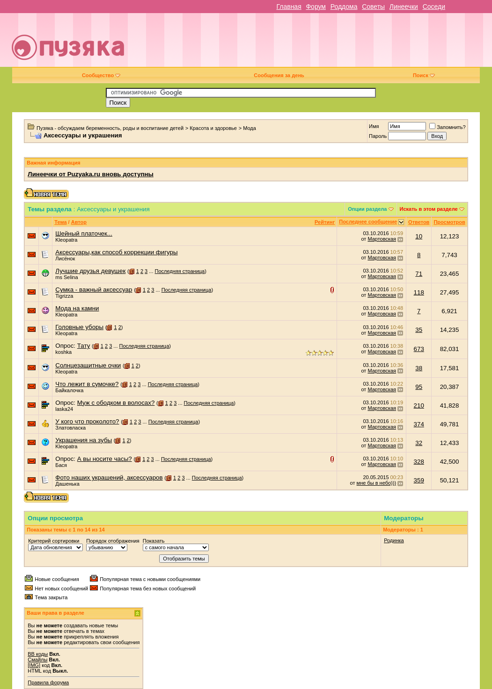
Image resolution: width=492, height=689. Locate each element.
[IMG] (34, 665)
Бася (61, 465)
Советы (373, 6)
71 (418, 273)
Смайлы (37, 659)
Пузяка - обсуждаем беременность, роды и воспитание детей (110, 128)
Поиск (424, 75)
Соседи (434, 6)
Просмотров (449, 222)
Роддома (344, 6)
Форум (316, 6)
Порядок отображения (112, 541)
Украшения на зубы (83, 440)
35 (418, 329)
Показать (154, 541)
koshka (63, 352)
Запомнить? (447, 127)
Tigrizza (64, 296)
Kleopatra (66, 240)
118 (419, 292)
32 (418, 442)
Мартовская (381, 239)
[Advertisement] (313, 43)
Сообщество (101, 75)
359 (419, 480)
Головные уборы (79, 326)
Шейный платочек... (83, 233)
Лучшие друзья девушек (90, 270)
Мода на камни (77, 308)
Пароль (378, 136)
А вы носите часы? (104, 458)
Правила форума (48, 682)
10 (418, 236)
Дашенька (67, 484)
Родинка (394, 540)
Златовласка (70, 428)
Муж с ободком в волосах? (116, 402)
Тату (83, 345)
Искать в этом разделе (429, 209)
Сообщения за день (279, 75)
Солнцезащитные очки (88, 365)
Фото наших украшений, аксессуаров (108, 477)
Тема (60, 222)
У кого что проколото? (87, 421)
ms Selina (66, 277)
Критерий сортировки (53, 541)
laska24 (64, 409)
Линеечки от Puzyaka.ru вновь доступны (91, 174)
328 (419, 461)
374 (419, 424)
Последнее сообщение (368, 221)
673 (419, 348)
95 (418, 386)
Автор (79, 222)
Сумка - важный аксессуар (93, 289)
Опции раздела (367, 209)
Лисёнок (65, 258)
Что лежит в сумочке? (86, 384)
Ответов (418, 222)
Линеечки (403, 6)
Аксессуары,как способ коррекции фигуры (116, 252)
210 (419, 405)
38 (418, 368)
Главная (288, 6)
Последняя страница (180, 271)
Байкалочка (69, 390)
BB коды (38, 654)
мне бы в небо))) (376, 483)
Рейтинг (325, 222)
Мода (249, 128)
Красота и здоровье (213, 128)
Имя (374, 126)
